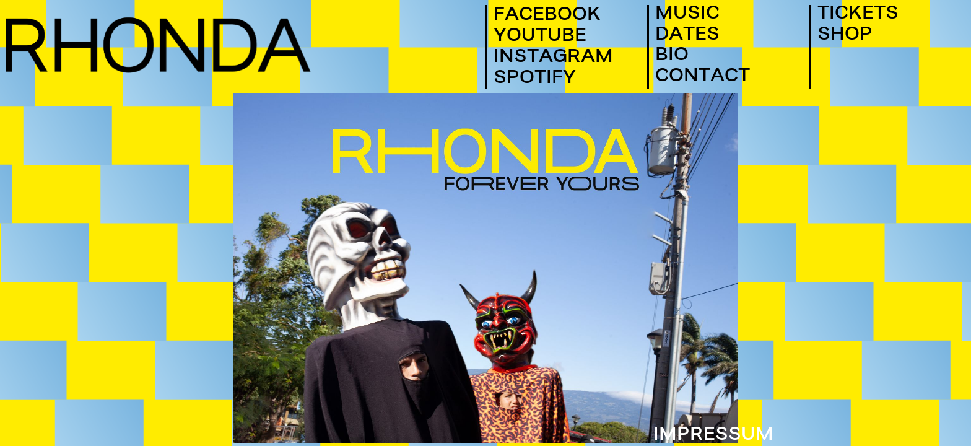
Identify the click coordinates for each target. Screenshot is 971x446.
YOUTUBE (540, 36)
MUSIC (687, 15)
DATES (687, 36)
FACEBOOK (547, 15)
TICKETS (858, 15)
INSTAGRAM (553, 57)
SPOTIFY (535, 78)
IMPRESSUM (713, 436)
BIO (672, 56)
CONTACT (702, 77)
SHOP (845, 36)
